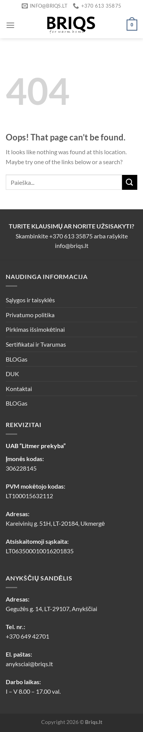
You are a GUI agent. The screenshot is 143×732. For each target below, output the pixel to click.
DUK (12, 373)
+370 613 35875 (71, 236)
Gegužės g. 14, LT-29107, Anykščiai (51, 608)
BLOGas (16, 359)
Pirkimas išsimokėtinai (35, 329)
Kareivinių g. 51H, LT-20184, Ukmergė (55, 523)
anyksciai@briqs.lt (29, 663)
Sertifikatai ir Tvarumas (36, 344)
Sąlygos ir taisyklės (30, 299)
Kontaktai (19, 388)
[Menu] (10, 25)
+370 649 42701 (27, 636)
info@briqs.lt (71, 245)
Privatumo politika (30, 314)
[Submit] (129, 182)
